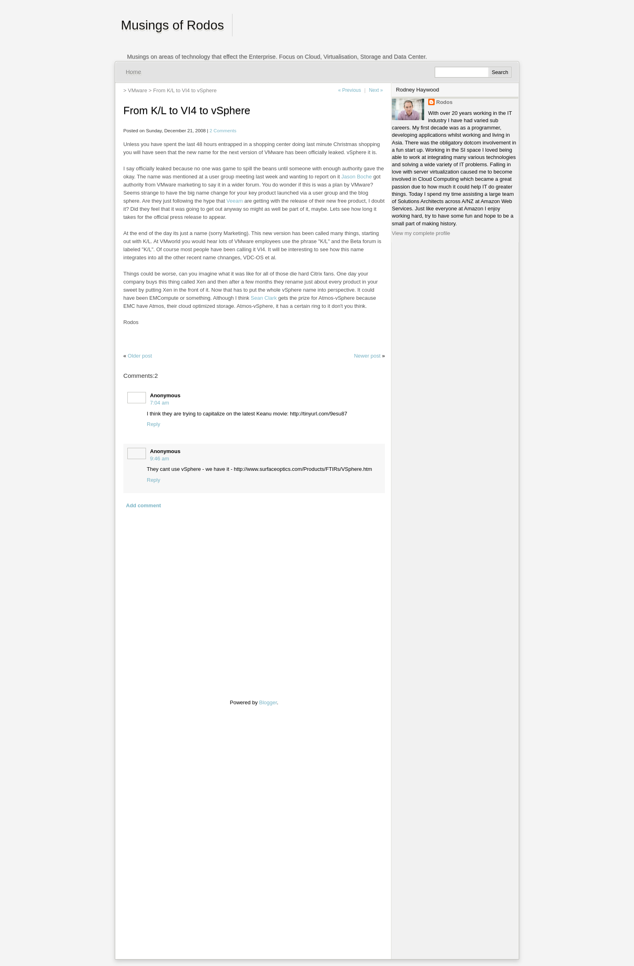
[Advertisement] (147, 827)
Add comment (143, 505)
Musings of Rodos (172, 25)
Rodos (444, 102)
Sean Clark (264, 298)
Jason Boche (356, 177)
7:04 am (159, 403)
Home (133, 72)
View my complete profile (421, 233)
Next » (376, 90)
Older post (140, 356)
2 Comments (222, 130)
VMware (137, 90)
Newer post (367, 356)
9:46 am (159, 458)
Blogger (268, 702)
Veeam (234, 201)
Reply (153, 424)
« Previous (349, 90)
